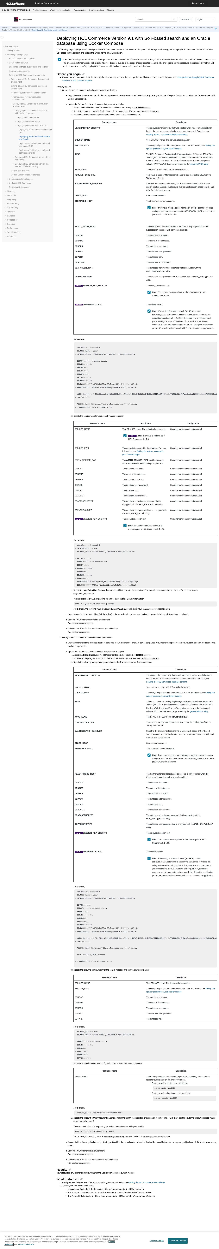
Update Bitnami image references (25, 175)
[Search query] (156, 19)
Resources (196, 3)
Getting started (13, 50)
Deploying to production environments (142, 27)
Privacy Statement (26, 1244)
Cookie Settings (157, 1241)
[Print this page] (216, 28)
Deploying (28, 121)
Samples (11, 216)
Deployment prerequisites (28, 117)
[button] (4, 46)
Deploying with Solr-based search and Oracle (49, 30)
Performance (12, 228)
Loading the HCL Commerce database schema (166, 134)
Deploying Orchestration (19, 187)
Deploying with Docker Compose (189, 27)
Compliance (12, 220)
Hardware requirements (19, 71)
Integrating (11, 199)
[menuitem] (39, 10)
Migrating (11, 191)
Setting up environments (59, 27)
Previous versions (96, 10)
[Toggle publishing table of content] (2, 36)
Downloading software (18, 63)
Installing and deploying (31, 27)
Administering (13, 203)
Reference (11, 236)
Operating (11, 195)
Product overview (40, 10)
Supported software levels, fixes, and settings (28, 67)
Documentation (80, 10)
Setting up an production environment (98, 27)
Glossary (110, 10)
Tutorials (11, 212)
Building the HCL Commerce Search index (146, 1198)
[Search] (174, 19)
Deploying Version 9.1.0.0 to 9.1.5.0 (16, 30)
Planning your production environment (29, 93)
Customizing (12, 207)
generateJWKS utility (199, 163)
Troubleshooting (14, 232)
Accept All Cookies (177, 1241)
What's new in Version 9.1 (60, 10)
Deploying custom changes (21, 179)
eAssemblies (22, 58)
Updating (20, 183)
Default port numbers (20, 171)
